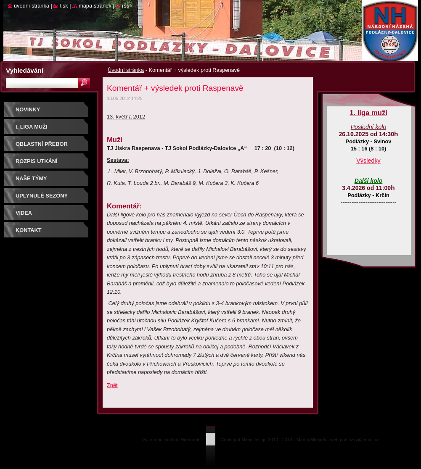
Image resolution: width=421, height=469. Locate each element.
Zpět (112, 385)
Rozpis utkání (37, 161)
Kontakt (29, 230)
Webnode (190, 439)
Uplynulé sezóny (42, 195)
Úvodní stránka (126, 70)
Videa (24, 213)
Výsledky (368, 160)
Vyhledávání (24, 70)
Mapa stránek (95, 6)
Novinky (28, 109)
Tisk (64, 6)
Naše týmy (31, 178)
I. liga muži (32, 127)
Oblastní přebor (42, 144)
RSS (125, 6)
